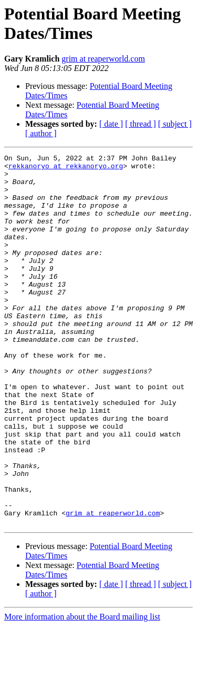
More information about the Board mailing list (82, 690)
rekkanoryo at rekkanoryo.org (65, 169)
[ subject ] (175, 123)
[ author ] (41, 133)
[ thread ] (140, 123)
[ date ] (111, 123)
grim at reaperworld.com (103, 58)
